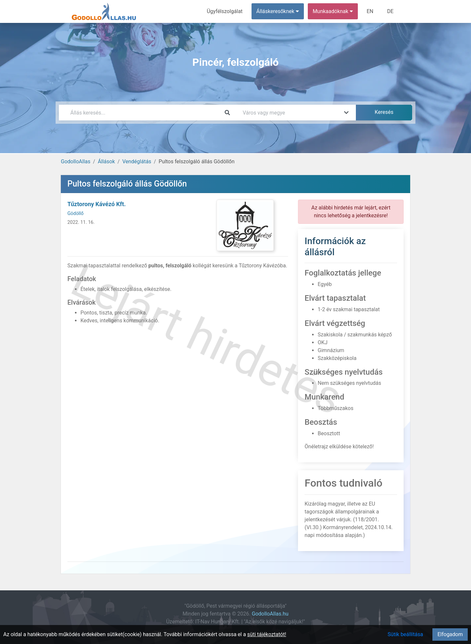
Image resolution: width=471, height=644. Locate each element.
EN (370, 11)
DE (390, 11)
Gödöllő (75, 213)
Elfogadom (450, 634)
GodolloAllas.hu (270, 614)
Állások (106, 161)
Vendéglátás (136, 161)
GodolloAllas (75, 161)
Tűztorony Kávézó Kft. (96, 204)
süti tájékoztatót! (266, 634)
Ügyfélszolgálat (224, 11)
